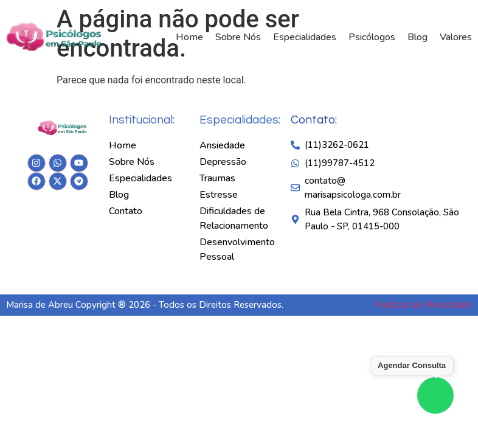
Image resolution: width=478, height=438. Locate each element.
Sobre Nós (238, 37)
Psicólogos (371, 37)
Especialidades (304, 37)
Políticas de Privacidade (423, 305)
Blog (417, 37)
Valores (456, 37)
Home (189, 37)
